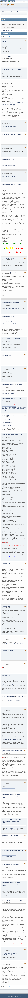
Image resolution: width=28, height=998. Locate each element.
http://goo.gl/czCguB (8, 321)
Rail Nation (10, 56)
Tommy (9, 663)
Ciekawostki (5, 962)
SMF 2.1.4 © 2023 (10, 996)
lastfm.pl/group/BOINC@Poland (13, 828)
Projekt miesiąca (6, 69)
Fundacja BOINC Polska (8, 40)
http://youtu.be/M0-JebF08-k (8, 787)
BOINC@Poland (7, 5)
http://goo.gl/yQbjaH (7, 425)
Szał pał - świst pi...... (13, 272)
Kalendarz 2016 (18, 900)
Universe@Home (6, 159)
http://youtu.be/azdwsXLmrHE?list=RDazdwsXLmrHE (9, 177)
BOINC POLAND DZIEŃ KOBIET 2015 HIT (11, 293)
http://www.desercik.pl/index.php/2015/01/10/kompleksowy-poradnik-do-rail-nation (14, 103)
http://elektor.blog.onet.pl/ (7, 684)
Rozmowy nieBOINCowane (8, 122)
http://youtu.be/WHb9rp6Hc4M (9, 126)
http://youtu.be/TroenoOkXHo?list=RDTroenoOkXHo (11, 701)
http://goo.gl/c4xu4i (7, 419)
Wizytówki (4, 563)
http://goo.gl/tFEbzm (7, 422)
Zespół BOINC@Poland (7, 835)
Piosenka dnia (19, 122)
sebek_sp (10, 650)
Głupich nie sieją (20, 708)
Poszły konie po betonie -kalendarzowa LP (14, 556)
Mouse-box (11, 962)
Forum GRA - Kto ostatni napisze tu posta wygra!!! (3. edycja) (12, 303)
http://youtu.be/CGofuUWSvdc (13, 308)
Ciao (9, 563)
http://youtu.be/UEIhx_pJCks (8, 164)
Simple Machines (17, 996)
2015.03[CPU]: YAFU (16, 69)
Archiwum (4, 56)
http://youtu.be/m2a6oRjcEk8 (8, 393)
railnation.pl (13, 89)
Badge (12, 159)
